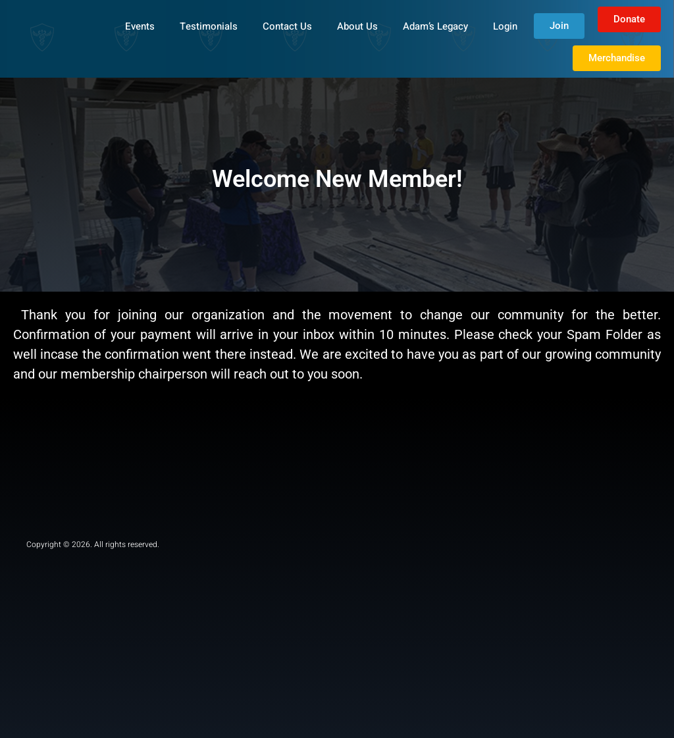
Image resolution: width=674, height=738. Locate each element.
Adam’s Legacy (435, 26)
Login (505, 26)
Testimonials (209, 26)
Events (140, 26)
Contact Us (287, 26)
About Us (357, 26)
